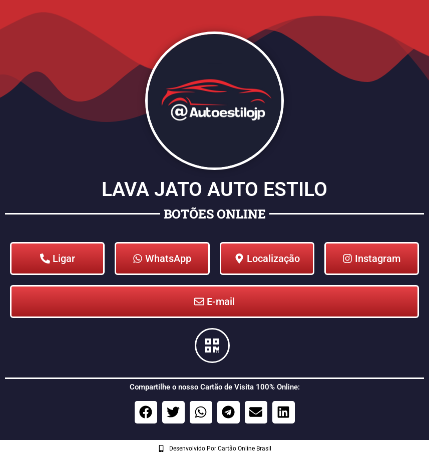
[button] (146, 412)
